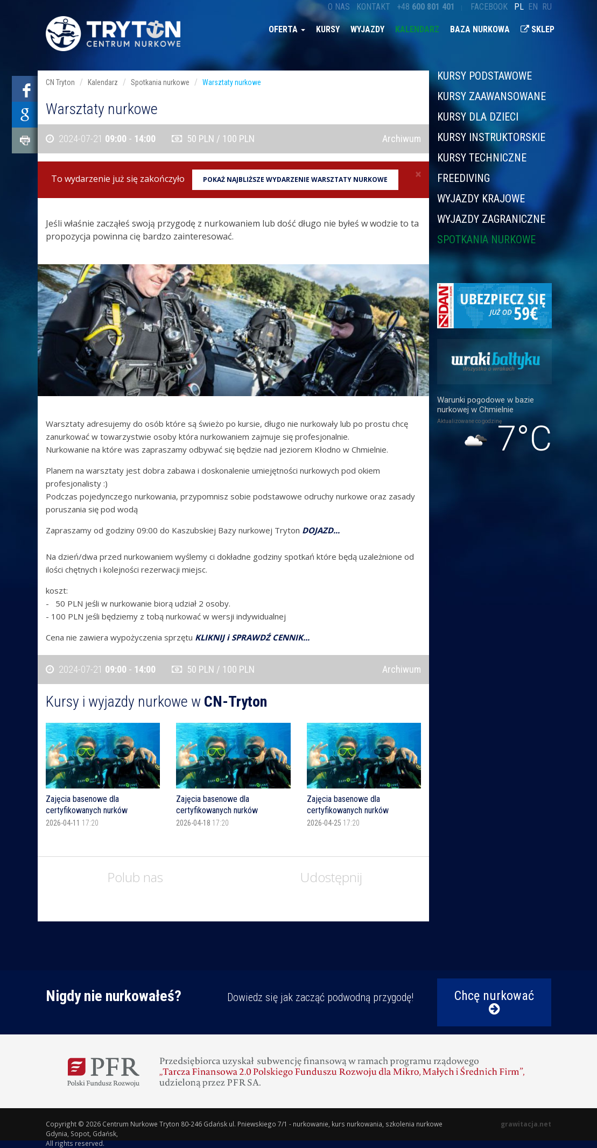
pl (519, 7)
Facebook (489, 7)
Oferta (287, 29)
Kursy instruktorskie (491, 137)
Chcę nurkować (494, 1001)
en (533, 7)
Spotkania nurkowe (486, 239)
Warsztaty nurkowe (231, 82)
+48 (426, 7)
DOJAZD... (321, 530)
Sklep (537, 29)
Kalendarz (417, 29)
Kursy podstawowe (484, 76)
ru (547, 7)
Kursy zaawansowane (491, 96)
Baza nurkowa (480, 29)
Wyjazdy (367, 29)
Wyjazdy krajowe (481, 198)
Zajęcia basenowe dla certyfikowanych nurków (87, 804)
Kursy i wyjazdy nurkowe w (156, 701)
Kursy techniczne (481, 157)
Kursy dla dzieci (477, 116)
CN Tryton (60, 82)
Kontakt (373, 7)
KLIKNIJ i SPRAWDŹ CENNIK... (252, 637)
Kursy (328, 29)
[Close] (418, 174)
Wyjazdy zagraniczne (491, 219)
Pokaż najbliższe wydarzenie (295, 179)
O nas (339, 7)
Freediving (463, 178)
